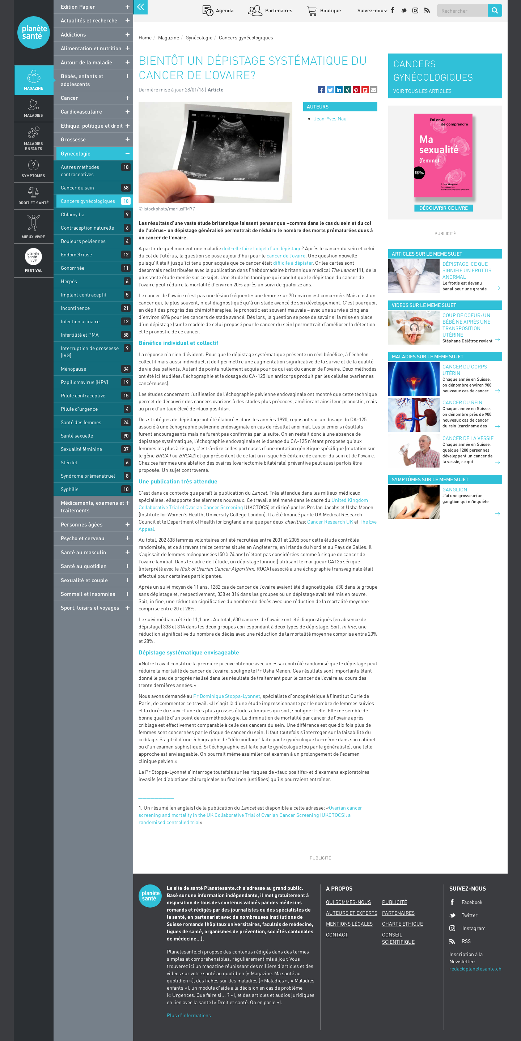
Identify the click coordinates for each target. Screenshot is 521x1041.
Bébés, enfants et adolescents (82, 80)
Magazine (33, 88)
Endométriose (76, 254)
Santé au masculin (83, 552)
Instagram (467, 928)
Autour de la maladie (86, 62)
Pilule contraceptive (83, 395)
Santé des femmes (81, 422)
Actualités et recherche (89, 20)
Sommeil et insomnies (88, 593)
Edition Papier (78, 6)
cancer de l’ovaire (286, 255)
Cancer (69, 97)
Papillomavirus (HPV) (84, 382)
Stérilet (69, 462)
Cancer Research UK (330, 522)
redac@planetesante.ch (475, 968)
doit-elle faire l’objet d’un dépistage (261, 248)
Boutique (330, 10)
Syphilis (70, 489)
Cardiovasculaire (81, 111)
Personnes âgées (81, 524)
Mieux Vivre (33, 236)
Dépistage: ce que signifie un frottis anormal (466, 270)
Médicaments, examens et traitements (92, 506)
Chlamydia (72, 214)
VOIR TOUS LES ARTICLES (422, 91)
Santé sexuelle (77, 435)
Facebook (466, 902)
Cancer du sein (77, 187)
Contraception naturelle (87, 228)
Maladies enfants (33, 145)
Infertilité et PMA (80, 335)
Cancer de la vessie (468, 438)
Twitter (463, 915)
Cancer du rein (462, 402)
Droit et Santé (33, 202)
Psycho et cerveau (83, 538)
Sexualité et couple (84, 580)
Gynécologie (75, 153)
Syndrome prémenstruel (88, 476)
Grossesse (73, 139)
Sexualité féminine (81, 449)
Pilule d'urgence (79, 409)
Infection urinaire (80, 321)
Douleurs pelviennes (83, 241)
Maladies (33, 115)
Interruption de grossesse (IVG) (90, 351)
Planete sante (33, 32)
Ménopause (73, 369)
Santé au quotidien (84, 566)
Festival (33, 270)
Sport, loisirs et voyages (90, 607)
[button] (321, 89)
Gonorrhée (72, 268)
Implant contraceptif (83, 294)
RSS (460, 941)
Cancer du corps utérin (464, 369)
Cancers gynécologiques (88, 201)
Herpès (69, 281)
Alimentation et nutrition (91, 48)
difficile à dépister (293, 263)
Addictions (73, 34)
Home (145, 37)
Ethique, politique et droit (92, 125)
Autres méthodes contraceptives (80, 170)
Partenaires (278, 10)
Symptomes (33, 175)
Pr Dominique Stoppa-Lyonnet (226, 696)
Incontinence (75, 308)
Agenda (224, 10)
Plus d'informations (189, 1015)
